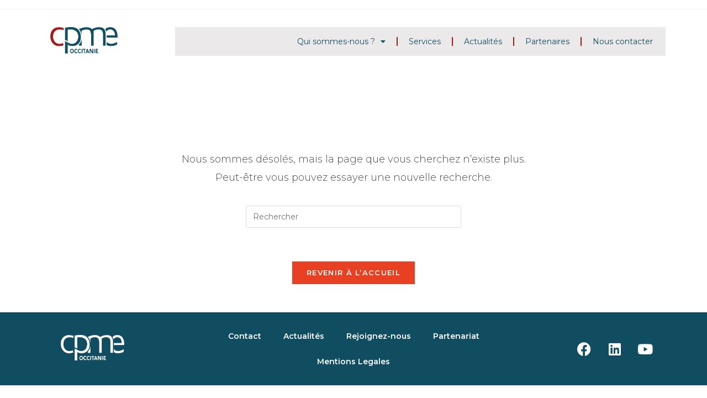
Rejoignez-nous (378, 336)
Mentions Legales (353, 361)
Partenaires (547, 41)
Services (425, 41)
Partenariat (456, 336)
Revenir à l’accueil (353, 272)
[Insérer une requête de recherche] (353, 217)
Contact (244, 336)
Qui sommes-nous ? (341, 41)
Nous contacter (623, 41)
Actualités (483, 41)
